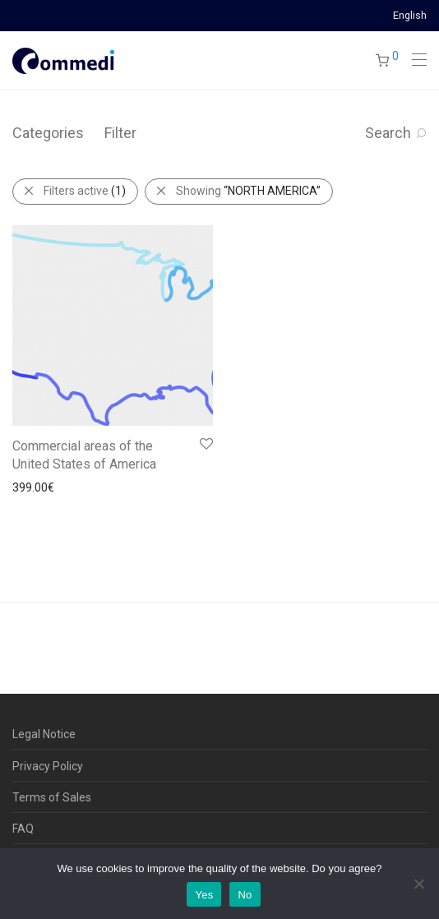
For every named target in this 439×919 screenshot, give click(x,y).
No (245, 895)
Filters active (85, 190)
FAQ (23, 828)
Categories (48, 132)
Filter (120, 132)
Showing (248, 190)
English (410, 16)
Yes (204, 895)
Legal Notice (44, 734)
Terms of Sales (51, 797)
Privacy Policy (47, 766)
